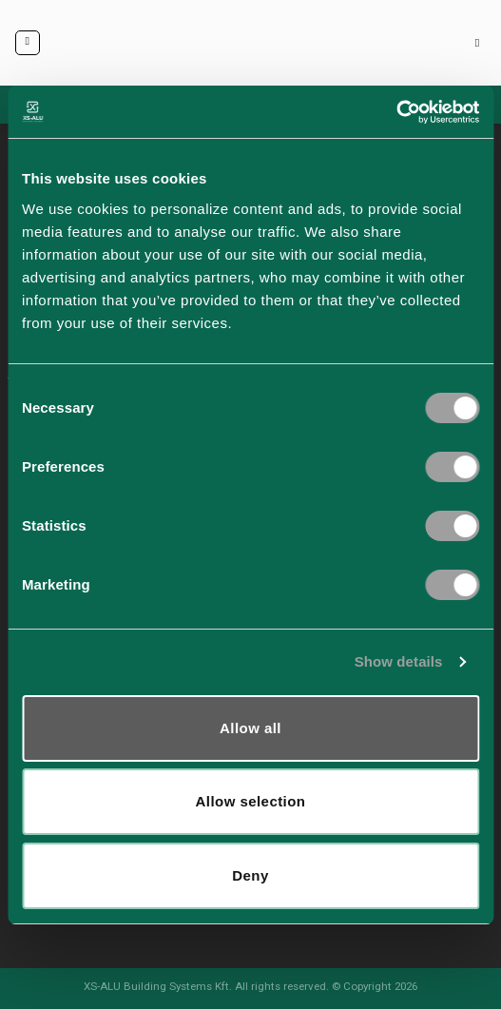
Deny (250, 875)
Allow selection (251, 801)
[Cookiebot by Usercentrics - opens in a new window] (396, 112)
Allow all (250, 728)
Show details (399, 661)
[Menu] (27, 42)
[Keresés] (481, 43)
